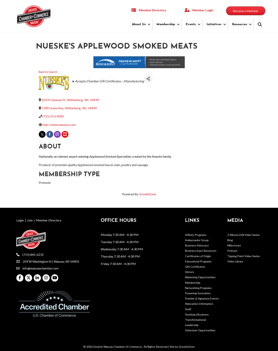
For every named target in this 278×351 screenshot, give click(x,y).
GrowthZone (147, 194)
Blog (230, 240)
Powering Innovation (198, 293)
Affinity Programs (196, 234)
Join (30, 220)
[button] (245, 10)
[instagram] (57, 134)
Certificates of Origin (198, 256)
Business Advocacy (197, 245)
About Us (139, 24)
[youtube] (65, 134)
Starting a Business (197, 314)
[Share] (148, 78)
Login (20, 220)
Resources (239, 24)
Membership (165, 24)
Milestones (234, 245)
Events (191, 24)
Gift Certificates (195, 266)
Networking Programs (198, 288)
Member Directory (48, 220)
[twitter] (42, 134)
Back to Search (48, 72)
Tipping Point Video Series (243, 256)
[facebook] (49, 134)
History (189, 272)
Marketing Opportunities (200, 277)
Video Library (235, 261)
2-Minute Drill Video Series (243, 234)
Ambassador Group (197, 240)
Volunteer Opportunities (200, 330)
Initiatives (214, 24)
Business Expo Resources (200, 250)
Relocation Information (199, 303)
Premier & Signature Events (202, 298)
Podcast (232, 250)
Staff (188, 309)
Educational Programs (198, 261)
